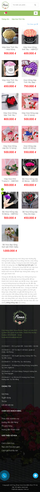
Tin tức (4, 401)
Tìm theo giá (31, 24)
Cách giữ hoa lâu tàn (10, 450)
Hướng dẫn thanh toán (11, 429)
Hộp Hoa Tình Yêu (18, 19)
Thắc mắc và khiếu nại (10, 419)
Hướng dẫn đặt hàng (10, 422)
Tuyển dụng (6, 398)
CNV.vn (26, 489)
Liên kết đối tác (8, 405)
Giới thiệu (5, 394)
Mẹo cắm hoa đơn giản (11, 447)
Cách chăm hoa (8, 443)
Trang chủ (5, 19)
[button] (36, 13)
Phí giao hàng (7, 426)
